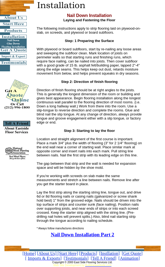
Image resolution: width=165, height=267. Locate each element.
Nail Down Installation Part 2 (82, 234)
